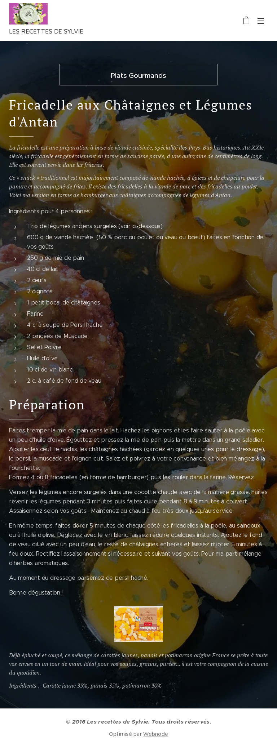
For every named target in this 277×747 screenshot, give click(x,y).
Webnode (155, 734)
